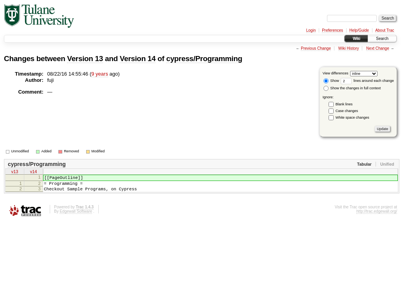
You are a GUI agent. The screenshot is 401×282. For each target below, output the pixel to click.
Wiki (356, 38)
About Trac (384, 30)
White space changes (352, 117)
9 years (99, 74)
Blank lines (344, 104)
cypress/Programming (204, 58)
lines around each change (367, 81)
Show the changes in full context (352, 88)
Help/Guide (359, 30)
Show (331, 81)
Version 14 (138, 58)
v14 (33, 172)
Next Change (377, 48)
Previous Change (316, 48)
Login (311, 30)
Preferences (332, 30)
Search (382, 38)
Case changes (347, 111)
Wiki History (348, 48)
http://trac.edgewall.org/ (376, 216)
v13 (14, 172)
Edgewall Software (76, 216)
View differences (336, 73)
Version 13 (85, 58)
